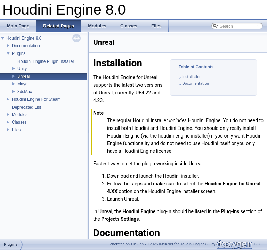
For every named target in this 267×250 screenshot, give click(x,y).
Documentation (26, 45)
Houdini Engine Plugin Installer (45, 61)
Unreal (23, 76)
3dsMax (24, 91)
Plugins (18, 53)
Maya (22, 84)
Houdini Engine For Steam (36, 99)
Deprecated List (26, 107)
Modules (19, 114)
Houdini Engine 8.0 (23, 38)
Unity (22, 68)
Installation (191, 77)
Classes (19, 122)
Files (16, 129)
